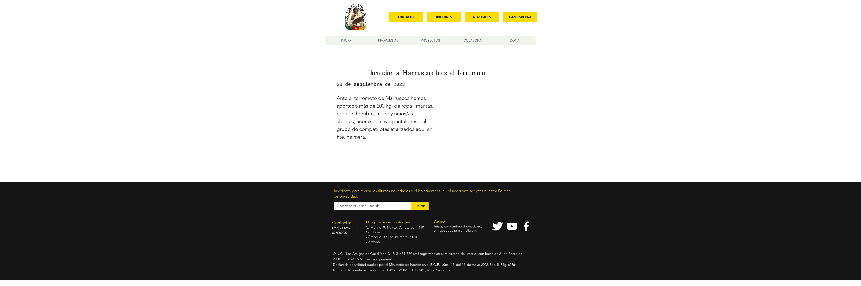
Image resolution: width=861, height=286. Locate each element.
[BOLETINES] (444, 17)
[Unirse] (420, 206)
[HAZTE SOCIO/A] (520, 17)
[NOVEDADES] (482, 17)
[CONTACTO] (406, 17)
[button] (388, 40)
